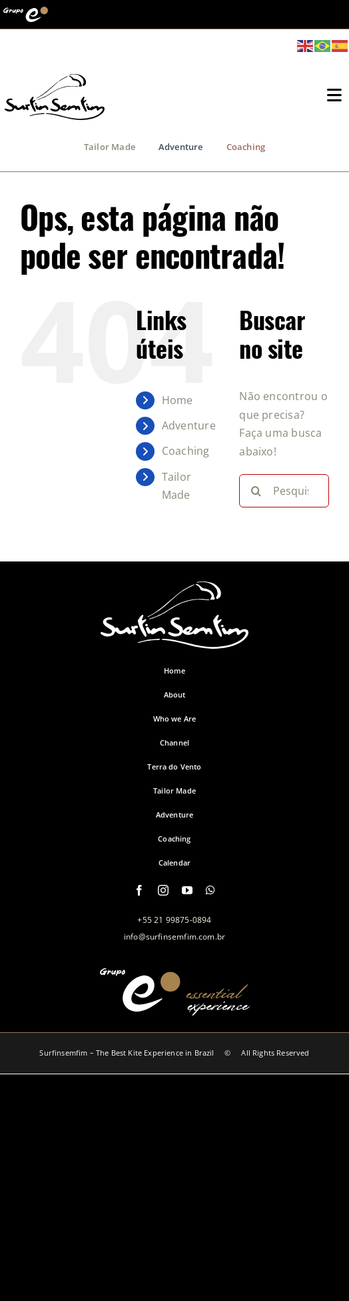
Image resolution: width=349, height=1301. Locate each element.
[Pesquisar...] (284, 490)
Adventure (189, 425)
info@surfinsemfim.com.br (174, 936)
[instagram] (163, 890)
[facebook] (139, 890)
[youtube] (187, 890)
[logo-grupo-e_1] (55, 112)
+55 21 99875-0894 (174, 920)
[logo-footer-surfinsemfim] (174, 641)
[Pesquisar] (255, 490)
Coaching (186, 450)
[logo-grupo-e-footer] (175, 1008)
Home (177, 400)
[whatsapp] (210, 890)
